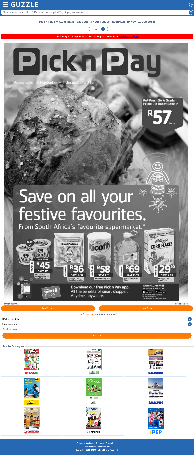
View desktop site (105, 447)
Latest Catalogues (129, 36)
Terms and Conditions (85, 443)
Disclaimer (100, 443)
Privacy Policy (111, 443)
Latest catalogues (89, 447)
